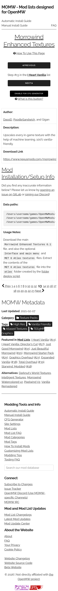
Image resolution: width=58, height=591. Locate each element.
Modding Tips (13, 454)
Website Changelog (17, 557)
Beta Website (12, 566)
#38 (14, 361)
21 (25, 290)
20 (22, 290)
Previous (29, 65)
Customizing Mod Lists (18, 449)
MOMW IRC (11, 501)
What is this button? (30, 98)
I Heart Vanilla (36, 75)
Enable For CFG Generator (29, 94)
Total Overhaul (28, 361)
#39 (41, 361)
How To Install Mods (17, 445)
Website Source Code (18, 562)
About (8, 535)
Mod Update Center (17, 522)
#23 (36, 356)
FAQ (53, 25)
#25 (19, 352)
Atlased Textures (15, 327)
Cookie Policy (13, 548)
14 (44, 285)
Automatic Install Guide (16, 21)
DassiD (7, 119)
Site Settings (12, 423)
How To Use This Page (30, 53)
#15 (27, 347)
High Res (17, 323)
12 (35, 285)
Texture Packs (26, 316)
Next (29, 83)
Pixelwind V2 (32, 381)
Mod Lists (23, 338)
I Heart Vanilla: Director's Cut (20, 343)
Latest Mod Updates (17, 518)
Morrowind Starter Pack (39, 352)
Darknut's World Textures (35, 372)
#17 (41, 343)
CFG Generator (14, 418)
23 (32, 290)
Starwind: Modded (13, 365)
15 (48, 285)
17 (55, 285)
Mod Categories (14, 436)
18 (14, 290)
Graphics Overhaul (21, 356)
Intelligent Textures (14, 376)
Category (8, 316)
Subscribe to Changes (18, 483)
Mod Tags (10, 441)
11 (32, 285)
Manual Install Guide (15, 25)
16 (51, 285)
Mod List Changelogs (18, 513)
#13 (52, 338)
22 (29, 290)
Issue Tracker (12, 487)
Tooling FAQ (12, 458)
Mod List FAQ (12, 432)
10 (28, 285)
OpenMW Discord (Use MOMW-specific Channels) (24, 494)
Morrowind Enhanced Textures (28, 40)
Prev (6, 285)
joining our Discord (37, 194)
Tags (5, 323)
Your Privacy (12, 544)
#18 (28, 365)
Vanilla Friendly (39, 323)
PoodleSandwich (24, 119)
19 (18, 290)
